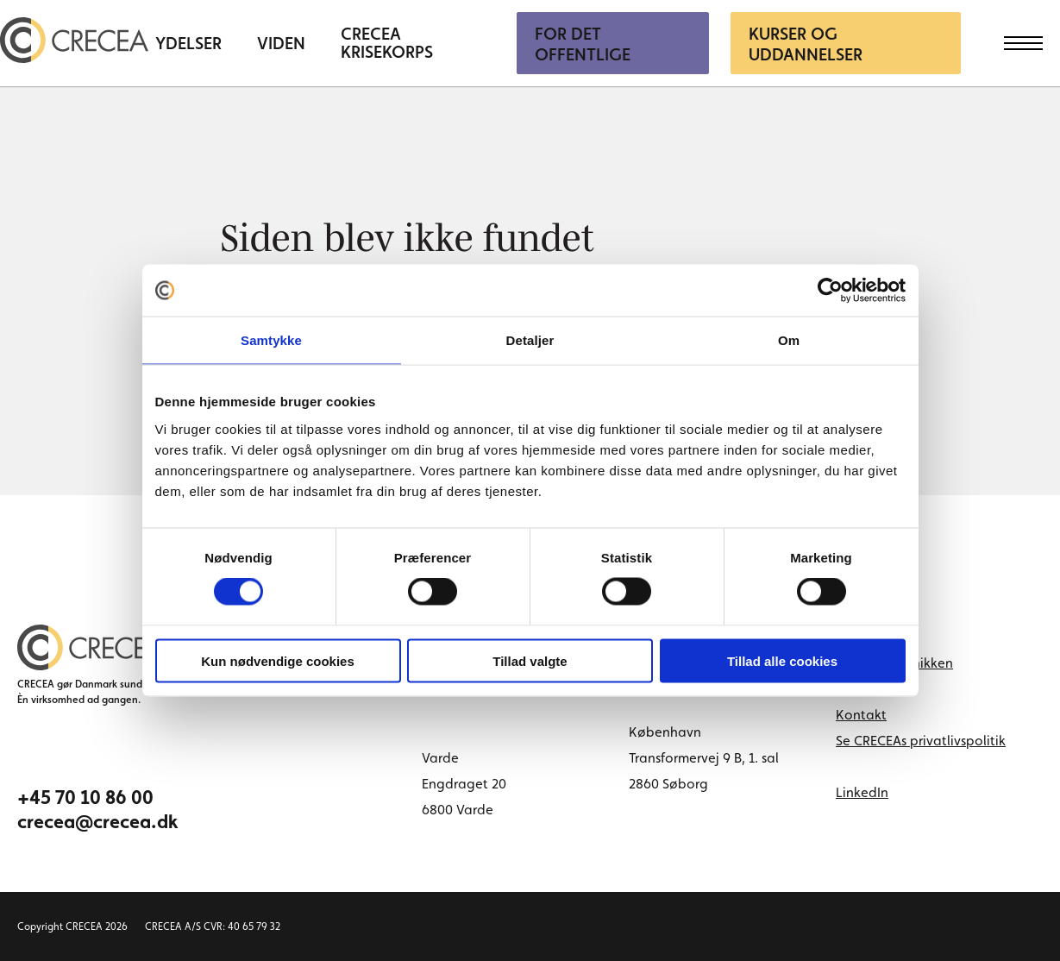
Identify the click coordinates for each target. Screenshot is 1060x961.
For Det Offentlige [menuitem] (582, 44)
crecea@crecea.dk (98, 821)
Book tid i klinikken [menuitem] (894, 663)
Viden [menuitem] (281, 44)
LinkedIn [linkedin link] (862, 792)
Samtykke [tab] (271, 340)
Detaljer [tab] (530, 340)
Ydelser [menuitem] (188, 44)
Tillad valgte (529, 660)
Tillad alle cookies (782, 660)
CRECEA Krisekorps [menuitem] (387, 43)
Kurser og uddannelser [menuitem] (805, 44)
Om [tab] (789, 340)
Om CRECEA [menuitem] (872, 637)
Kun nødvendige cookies (277, 660)
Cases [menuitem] (853, 689)
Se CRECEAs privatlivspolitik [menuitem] (921, 740)
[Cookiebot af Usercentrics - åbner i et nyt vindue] (830, 291)
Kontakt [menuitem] (861, 715)
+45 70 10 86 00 (85, 797)
